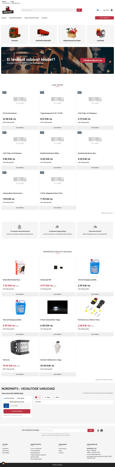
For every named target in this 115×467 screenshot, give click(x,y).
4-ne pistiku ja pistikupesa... (88, 113)
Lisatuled (44, 18)
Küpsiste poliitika (35, 457)
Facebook (98, 430)
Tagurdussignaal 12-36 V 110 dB (51, 113)
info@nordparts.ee (15, 3)
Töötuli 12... (6, 360)
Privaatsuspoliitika (35, 450)
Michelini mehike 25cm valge (50, 360)
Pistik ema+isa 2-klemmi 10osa (89, 320)
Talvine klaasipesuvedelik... (87, 280)
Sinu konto (63, 444)
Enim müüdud (5, 453)
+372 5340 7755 (95, 452)
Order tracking (62, 448)
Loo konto (61, 453)
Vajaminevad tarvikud (31, 18)
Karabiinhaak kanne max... (87, 153)
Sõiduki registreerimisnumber (17, 402)
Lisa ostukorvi (20, 127)
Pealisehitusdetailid (15, 18)
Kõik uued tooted (107, 213)
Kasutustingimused (35, 453)
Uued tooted (5, 450)
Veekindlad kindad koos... (12, 280)
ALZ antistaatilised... (10, 113)
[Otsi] (49, 10)
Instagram (101, 430)
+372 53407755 (6, 3)
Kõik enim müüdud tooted (105, 380)
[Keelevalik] (99, 10)
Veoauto (4, 18)
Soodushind (5, 448)
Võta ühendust (104, 18)
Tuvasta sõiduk (17, 411)
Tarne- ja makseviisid (36, 448)
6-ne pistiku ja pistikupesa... (12, 153)
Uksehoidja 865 (45, 280)
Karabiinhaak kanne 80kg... (50, 153)
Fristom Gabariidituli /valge (50, 320)
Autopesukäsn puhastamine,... (13, 193)
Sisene (60, 450)
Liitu (90, 430)
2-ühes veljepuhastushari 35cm (51, 193)
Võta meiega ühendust (36, 459)
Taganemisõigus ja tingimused (38, 455)
